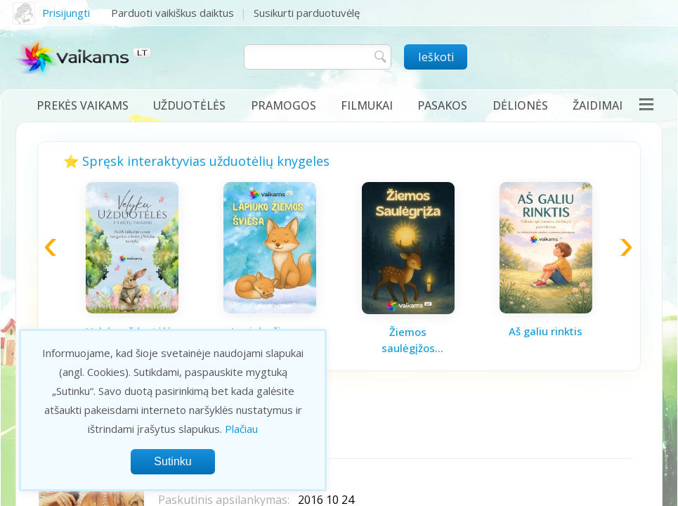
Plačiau (241, 429)
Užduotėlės (189, 105)
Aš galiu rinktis (545, 331)
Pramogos (283, 105)
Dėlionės (520, 105)
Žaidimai (597, 105)
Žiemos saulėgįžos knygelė (408, 340)
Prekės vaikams (83, 105)
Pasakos (442, 105)
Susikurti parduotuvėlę (307, 13)
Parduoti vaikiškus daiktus (172, 13)
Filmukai (367, 105)
